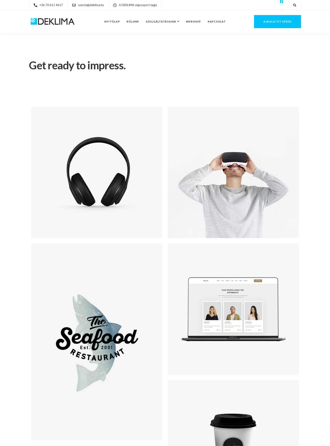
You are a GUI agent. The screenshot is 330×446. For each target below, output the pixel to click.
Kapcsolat (217, 21)
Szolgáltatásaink (161, 21)
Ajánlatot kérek (277, 21)
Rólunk (133, 21)
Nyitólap (112, 21)
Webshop (193, 21)
